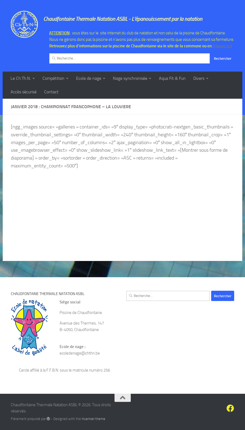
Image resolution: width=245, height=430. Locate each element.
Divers (198, 78)
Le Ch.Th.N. (21, 78)
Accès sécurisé (24, 91)
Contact (51, 91)
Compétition (53, 78)
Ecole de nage (88, 78)
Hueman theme (93, 419)
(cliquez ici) (222, 46)
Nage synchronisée (130, 78)
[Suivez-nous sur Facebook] (230, 408)
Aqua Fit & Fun (172, 78)
